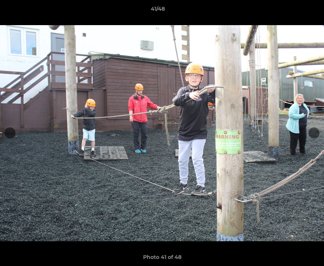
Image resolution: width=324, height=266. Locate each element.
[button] (293, 10)
